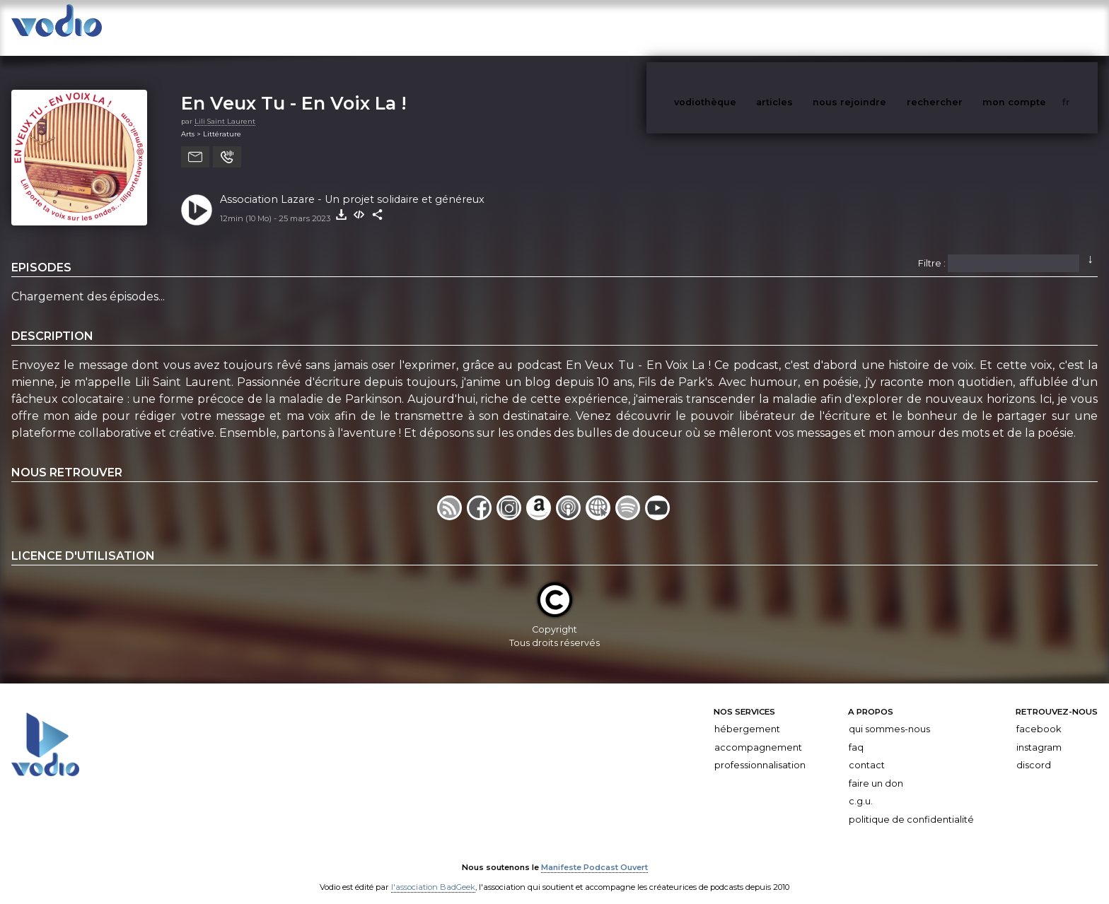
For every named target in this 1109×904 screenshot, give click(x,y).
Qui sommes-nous (889, 715)
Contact (867, 751)
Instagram (1039, 733)
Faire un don (876, 769)
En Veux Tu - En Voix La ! (294, 89)
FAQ (856, 733)
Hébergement (747, 715)
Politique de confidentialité (911, 805)
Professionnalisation (760, 751)
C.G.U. (861, 787)
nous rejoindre (878, 27)
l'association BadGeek (433, 873)
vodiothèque (739, 27)
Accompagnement (758, 733)
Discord (1033, 751)
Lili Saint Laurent (224, 107)
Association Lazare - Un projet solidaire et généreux (352, 185)
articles (806, 27)
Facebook (1038, 715)
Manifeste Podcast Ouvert (594, 853)
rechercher (961, 27)
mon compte (1037, 27)
